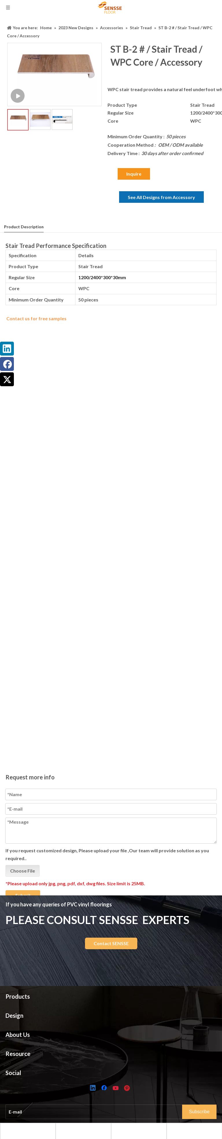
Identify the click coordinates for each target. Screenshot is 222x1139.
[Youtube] (116, 1088)
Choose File (22, 878)
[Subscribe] (199, 1112)
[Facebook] (104, 1088)
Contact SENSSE (111, 943)
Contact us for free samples (36, 318)
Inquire (133, 173)
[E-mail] (99, 1112)
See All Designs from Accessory (161, 197)
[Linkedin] (93, 1088)
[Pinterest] (127, 1088)
